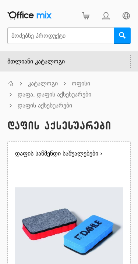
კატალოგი (43, 83)
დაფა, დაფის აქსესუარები (54, 94)
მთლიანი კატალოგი (36, 61)
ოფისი (81, 83)
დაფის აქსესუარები (45, 105)
